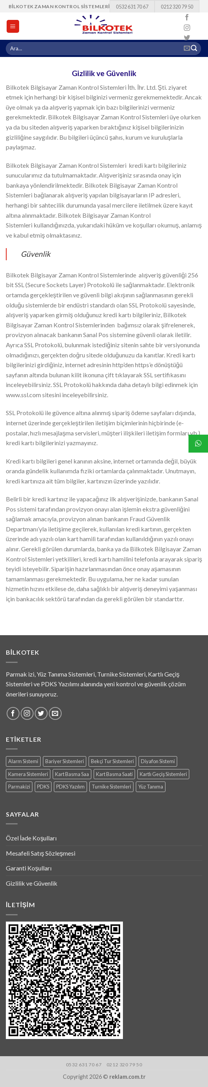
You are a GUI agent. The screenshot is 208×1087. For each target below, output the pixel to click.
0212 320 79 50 (177, 7)
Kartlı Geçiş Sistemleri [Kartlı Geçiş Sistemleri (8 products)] (163, 774)
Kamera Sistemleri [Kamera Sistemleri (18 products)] (28, 774)
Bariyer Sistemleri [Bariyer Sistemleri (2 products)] (64, 761)
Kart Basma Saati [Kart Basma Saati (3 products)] (114, 774)
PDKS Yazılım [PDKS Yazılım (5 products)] (70, 786)
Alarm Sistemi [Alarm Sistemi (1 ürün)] (23, 761)
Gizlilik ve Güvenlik (31, 883)
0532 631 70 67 (132, 7)
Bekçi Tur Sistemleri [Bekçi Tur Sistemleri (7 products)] (112, 761)
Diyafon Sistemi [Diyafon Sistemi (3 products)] (158, 761)
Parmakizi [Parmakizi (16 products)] (19, 786)
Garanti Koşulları (29, 868)
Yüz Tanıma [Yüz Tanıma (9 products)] (150, 786)
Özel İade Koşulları (31, 838)
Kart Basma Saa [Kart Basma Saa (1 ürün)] (72, 774)
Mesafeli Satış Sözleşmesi (40, 853)
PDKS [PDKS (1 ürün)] (43, 786)
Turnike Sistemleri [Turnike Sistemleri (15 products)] (111, 786)
